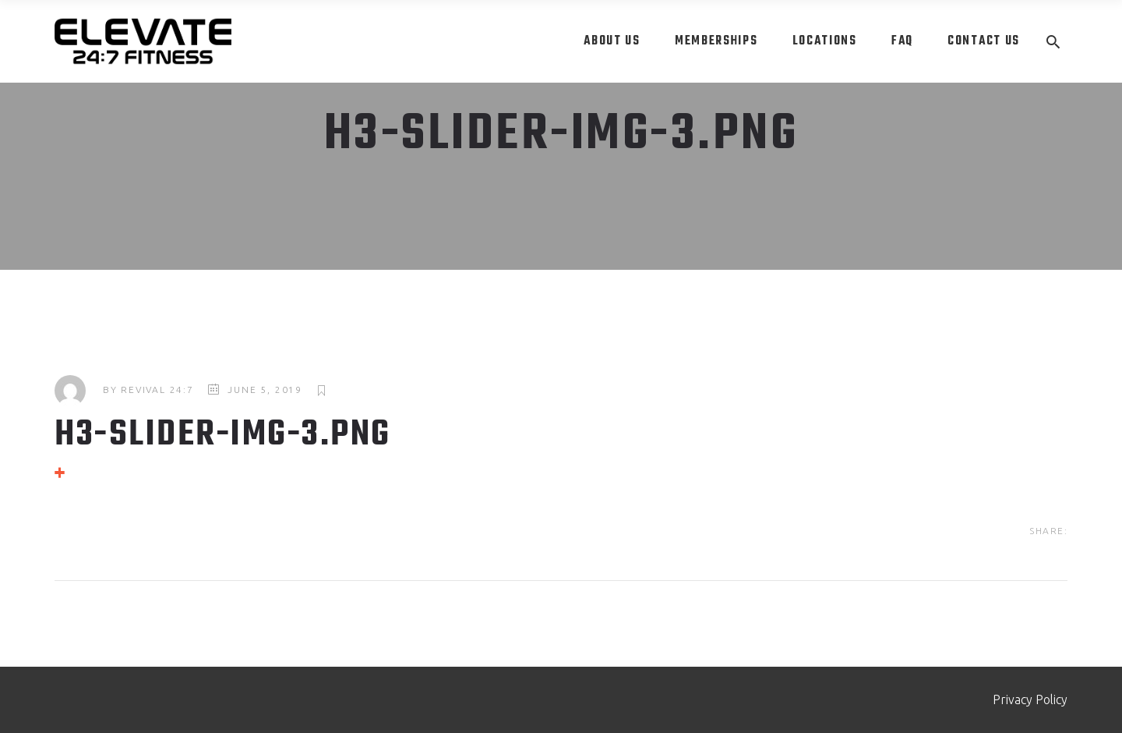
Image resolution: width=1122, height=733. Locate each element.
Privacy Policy (1030, 699)
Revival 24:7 (157, 389)
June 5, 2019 (265, 389)
